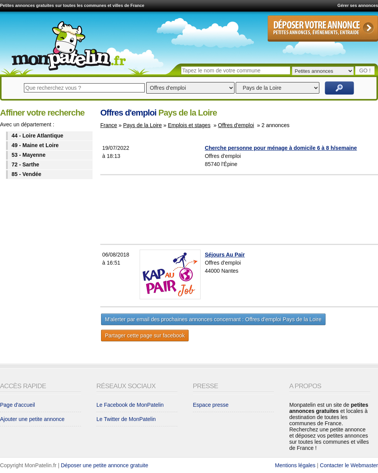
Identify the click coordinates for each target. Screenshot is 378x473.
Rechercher (339, 88)
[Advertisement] (258, 209)
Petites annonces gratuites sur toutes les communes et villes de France (72, 5)
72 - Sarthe (25, 164)
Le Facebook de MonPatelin (130, 405)
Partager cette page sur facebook (145, 335)
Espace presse (211, 405)
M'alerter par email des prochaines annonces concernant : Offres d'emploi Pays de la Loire (213, 319)
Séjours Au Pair (225, 255)
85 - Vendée (26, 174)
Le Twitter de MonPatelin (126, 419)
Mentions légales (295, 465)
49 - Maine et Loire (35, 145)
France (108, 125)
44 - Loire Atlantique (37, 136)
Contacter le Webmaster (349, 465)
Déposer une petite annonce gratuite (104, 465)
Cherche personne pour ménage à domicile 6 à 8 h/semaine (281, 148)
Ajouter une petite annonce (32, 419)
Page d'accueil (17, 405)
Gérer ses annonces (358, 5)
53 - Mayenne (29, 155)
